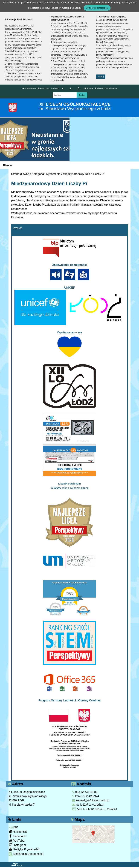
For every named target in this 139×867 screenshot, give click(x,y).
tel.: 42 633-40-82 (84, 791)
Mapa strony (43, 88)
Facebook (17, 836)
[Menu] (69, 165)
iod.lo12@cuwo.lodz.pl (88, 804)
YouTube (16, 840)
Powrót (17, 227)
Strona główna (29, 88)
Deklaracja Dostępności (25, 854)
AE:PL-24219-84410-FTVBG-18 (94, 808)
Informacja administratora (106, 88)
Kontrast (89, 88)
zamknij (101, 77)
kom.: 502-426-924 (85, 796)
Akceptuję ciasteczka (97, 8)
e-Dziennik (17, 831)
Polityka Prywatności (23, 849)
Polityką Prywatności (81, 2)
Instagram (17, 845)
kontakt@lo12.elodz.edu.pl (90, 800)
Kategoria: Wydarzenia (46, 173)
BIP (13, 827)
